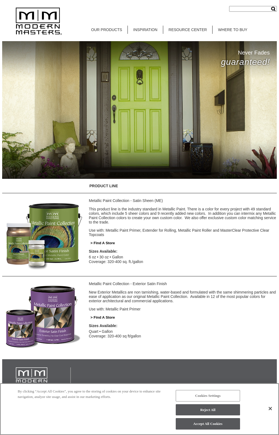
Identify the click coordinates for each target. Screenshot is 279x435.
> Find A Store (102, 243)
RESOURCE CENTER (188, 30)
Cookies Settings (207, 396)
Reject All (208, 410)
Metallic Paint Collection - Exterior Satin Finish (128, 284)
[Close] (270, 409)
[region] (139, 409)
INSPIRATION (145, 30)
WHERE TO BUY (232, 30)
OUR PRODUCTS (106, 30)
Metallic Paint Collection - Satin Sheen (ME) (126, 200)
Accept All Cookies (207, 424)
